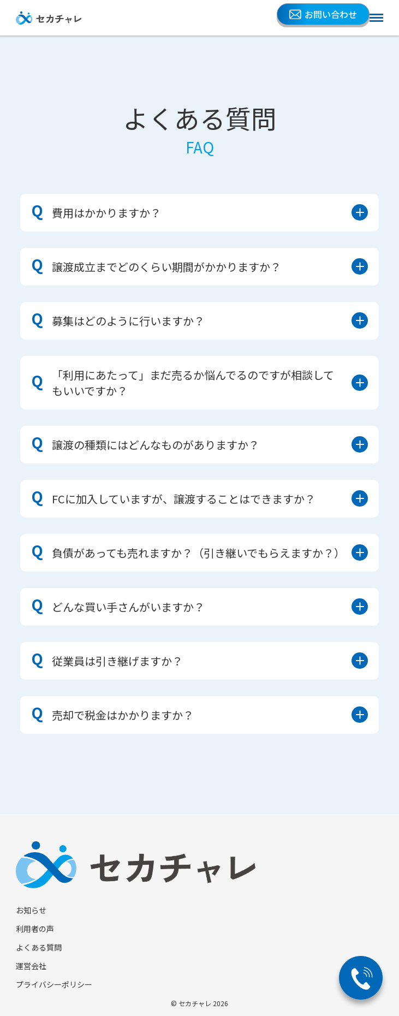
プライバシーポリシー (54, 984)
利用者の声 (35, 928)
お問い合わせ (323, 14)
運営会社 (31, 965)
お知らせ (31, 910)
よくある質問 (39, 947)
